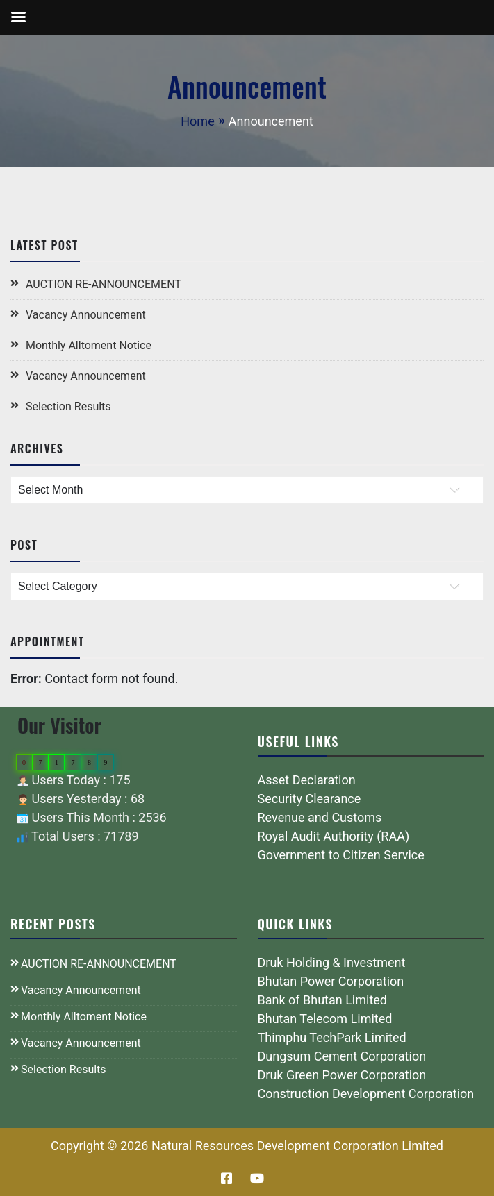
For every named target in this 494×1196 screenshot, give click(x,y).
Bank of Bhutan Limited (322, 1000)
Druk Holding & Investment (332, 962)
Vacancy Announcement (86, 314)
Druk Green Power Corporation (342, 1075)
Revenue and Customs (320, 817)
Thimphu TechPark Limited (332, 1037)
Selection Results (68, 406)
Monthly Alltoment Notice (88, 345)
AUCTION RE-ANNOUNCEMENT (103, 284)
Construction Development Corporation (366, 1093)
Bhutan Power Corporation (331, 981)
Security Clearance (309, 798)
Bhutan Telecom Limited (325, 1018)
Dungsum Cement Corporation (342, 1056)
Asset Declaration (307, 780)
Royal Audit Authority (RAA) (334, 836)
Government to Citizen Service (341, 855)
